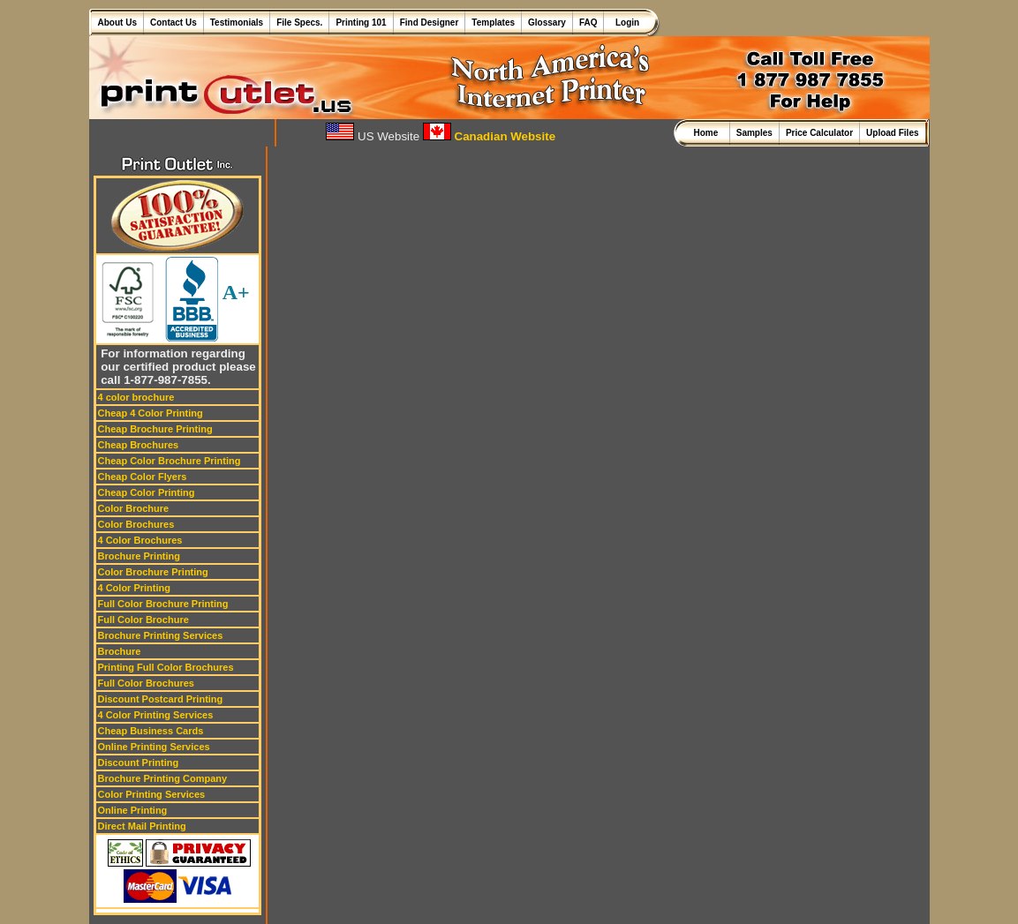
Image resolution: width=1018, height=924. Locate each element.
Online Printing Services (154, 746)
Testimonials (236, 22)
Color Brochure (134, 508)
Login (624, 22)
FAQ (588, 22)
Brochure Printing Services (160, 635)
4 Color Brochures (140, 540)
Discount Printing (138, 762)
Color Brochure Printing (153, 572)
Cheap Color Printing (146, 492)
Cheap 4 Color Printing (150, 413)
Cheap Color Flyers (142, 476)
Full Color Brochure (143, 619)
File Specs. (299, 22)
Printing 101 (361, 22)
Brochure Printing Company (163, 778)
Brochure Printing (139, 556)
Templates (493, 22)
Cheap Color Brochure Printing (169, 460)
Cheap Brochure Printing (155, 429)
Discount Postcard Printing (160, 699)
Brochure (119, 651)
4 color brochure (136, 397)
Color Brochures (136, 524)
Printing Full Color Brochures (166, 667)
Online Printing (133, 810)
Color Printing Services (152, 794)
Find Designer (429, 22)
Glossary (547, 22)
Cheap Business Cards (151, 730)
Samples (754, 133)
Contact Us (173, 22)
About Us (117, 22)
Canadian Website (489, 136)
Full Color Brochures (146, 683)
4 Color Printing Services (156, 715)
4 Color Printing (134, 587)
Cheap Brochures (138, 444)
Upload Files (892, 133)
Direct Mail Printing (142, 826)
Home (707, 133)
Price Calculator (819, 133)
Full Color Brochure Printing (163, 603)
